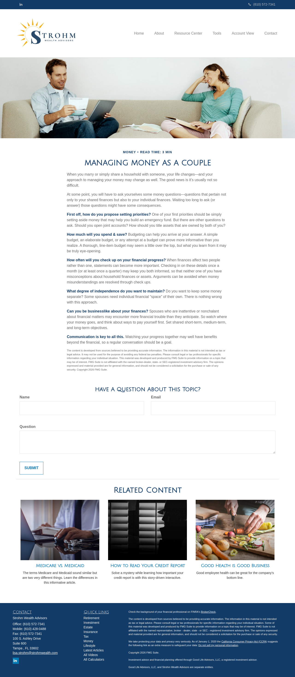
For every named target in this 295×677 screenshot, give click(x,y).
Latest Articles (94, 650)
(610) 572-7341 (261, 4)
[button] (154, 33)
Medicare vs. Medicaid (60, 565)
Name (25, 397)
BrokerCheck (208, 611)
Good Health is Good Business (235, 565)
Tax (86, 636)
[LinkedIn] (21, 4)
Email (156, 397)
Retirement (91, 618)
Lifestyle (89, 646)
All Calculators (94, 659)
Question (27, 427)
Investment (91, 622)
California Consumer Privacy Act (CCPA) (244, 641)
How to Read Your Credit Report (147, 565)
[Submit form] (31, 468)
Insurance (91, 632)
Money (88, 641)
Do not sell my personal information (218, 645)
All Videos (91, 655)
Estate (88, 627)
